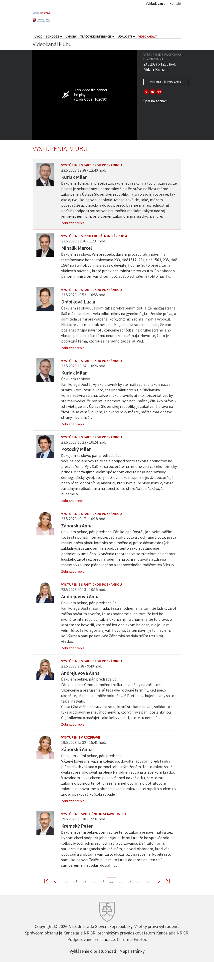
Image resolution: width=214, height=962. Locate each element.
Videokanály (147, 36)
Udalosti (126, 36)
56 (121, 880)
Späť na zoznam (155, 101)
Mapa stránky (132, 950)
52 (84, 880)
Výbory (71, 36)
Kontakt (175, 3)
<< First (49, 881)
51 (75, 880)
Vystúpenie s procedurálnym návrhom (94, 236)
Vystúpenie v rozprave (80, 737)
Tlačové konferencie (97, 36)
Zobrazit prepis (72, 223)
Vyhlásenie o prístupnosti (93, 950)
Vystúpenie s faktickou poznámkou (91, 165)
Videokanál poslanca (165, 82)
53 (93, 880)
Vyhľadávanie (156, 3)
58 (139, 880)
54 (102, 880)
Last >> (165, 881)
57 (130, 880)
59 (148, 880)
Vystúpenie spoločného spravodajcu (93, 814)
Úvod (38, 36)
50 (66, 880)
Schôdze (54, 36)
